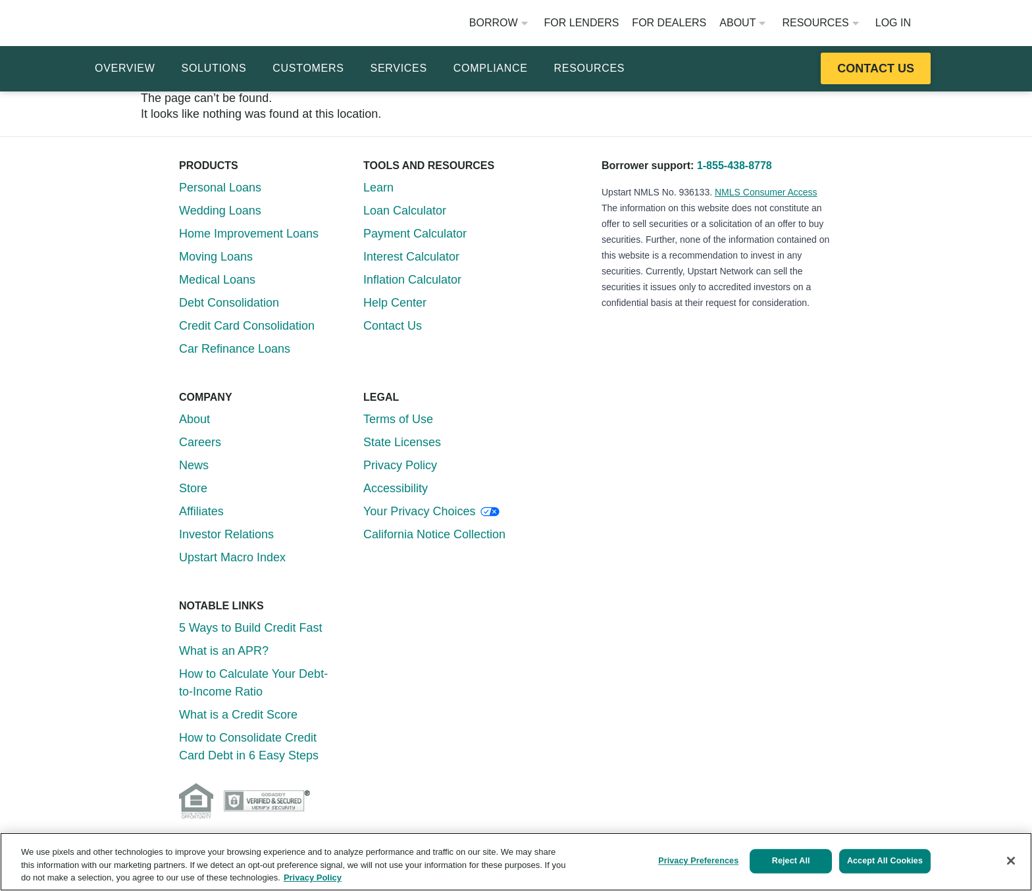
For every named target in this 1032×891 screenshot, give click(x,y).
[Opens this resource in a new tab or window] (876, 68)
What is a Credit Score (238, 714)
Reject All (785, 860)
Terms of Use (398, 419)
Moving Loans (216, 256)
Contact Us (392, 325)
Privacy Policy (400, 465)
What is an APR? (224, 650)
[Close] (1010, 860)
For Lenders (581, 22)
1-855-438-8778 (734, 165)
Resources (820, 22)
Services (399, 68)
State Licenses (402, 442)
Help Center (394, 302)
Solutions (214, 68)
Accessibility (395, 488)
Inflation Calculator (412, 279)
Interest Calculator (411, 256)
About (742, 22)
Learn (378, 187)
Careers (200, 442)
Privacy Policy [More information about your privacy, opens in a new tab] (313, 877)
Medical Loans (217, 279)
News (194, 465)
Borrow (498, 22)
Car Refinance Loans (234, 348)
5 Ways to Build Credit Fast (250, 627)
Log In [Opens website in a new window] (893, 22)
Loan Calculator (404, 210)
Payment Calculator (415, 233)
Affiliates (201, 511)
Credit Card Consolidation (247, 325)
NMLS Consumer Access (766, 192)
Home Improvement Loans (249, 233)
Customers (308, 68)
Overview (125, 68)
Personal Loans (220, 187)
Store (193, 488)
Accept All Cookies (884, 860)
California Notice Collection (434, 534)
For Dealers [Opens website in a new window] (669, 22)
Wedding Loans (220, 210)
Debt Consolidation (229, 302)
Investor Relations (226, 534)
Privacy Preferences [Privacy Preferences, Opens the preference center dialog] (691, 860)
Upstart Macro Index (232, 557)
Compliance (490, 68)
